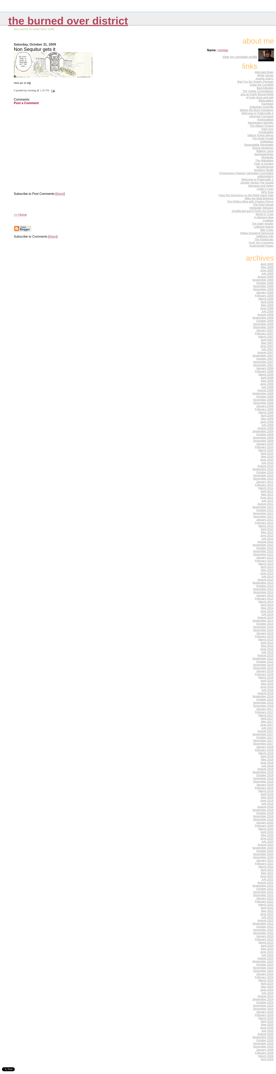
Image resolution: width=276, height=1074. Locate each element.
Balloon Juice (264, 151)
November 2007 (263, 361)
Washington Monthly (260, 122)
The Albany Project (261, 125)
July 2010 (267, 462)
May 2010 (267, 456)
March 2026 (265, 1056)
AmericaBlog (265, 119)
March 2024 (265, 980)
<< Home (20, 214)
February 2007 (264, 333)
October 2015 (265, 661)
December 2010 (263, 478)
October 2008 (265, 396)
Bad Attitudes (265, 88)
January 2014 (265, 595)
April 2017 (267, 718)
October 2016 (265, 699)
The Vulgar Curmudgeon (257, 91)
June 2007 (266, 346)
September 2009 (262, 431)
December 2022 (263, 933)
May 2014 (267, 608)
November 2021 (263, 892)
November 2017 (263, 740)
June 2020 (266, 838)
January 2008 (265, 368)
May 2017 (267, 721)
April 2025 (267, 1021)
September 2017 (262, 734)
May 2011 (267, 494)
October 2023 (265, 964)
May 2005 (267, 267)
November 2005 (263, 286)
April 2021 (267, 869)
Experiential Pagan (261, 245)
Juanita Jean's (264, 78)
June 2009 (266, 421)
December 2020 (263, 857)
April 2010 (267, 453)
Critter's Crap (265, 189)
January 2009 (265, 406)
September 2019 (262, 810)
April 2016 (267, 680)
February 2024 (264, 977)
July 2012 (267, 538)
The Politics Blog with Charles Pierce (250, 201)
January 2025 (265, 1011)
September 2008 (262, 393)
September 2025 (262, 1037)
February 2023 (264, 939)
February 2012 (264, 522)
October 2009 (265, 434)
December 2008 (263, 402)
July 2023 (267, 955)
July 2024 (267, 993)
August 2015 (265, 655)
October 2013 (265, 585)
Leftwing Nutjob (263, 226)
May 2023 (267, 948)
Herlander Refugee (261, 207)
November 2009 (263, 437)
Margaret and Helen (260, 185)
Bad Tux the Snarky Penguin (255, 81)
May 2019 (267, 797)
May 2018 (267, 759)
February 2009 (264, 409)
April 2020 (267, 832)
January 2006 (265, 292)
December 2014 (263, 630)
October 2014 (265, 623)
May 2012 (267, 532)
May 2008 (267, 380)
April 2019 (267, 794)
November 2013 (263, 589)
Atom (60, 193)
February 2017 (264, 712)
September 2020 (262, 847)
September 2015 (262, 658)
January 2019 (265, 784)
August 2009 (265, 428)
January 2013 (265, 557)
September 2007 (262, 355)
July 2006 (267, 311)
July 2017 (267, 727)
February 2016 (264, 674)
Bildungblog (266, 100)
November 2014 (263, 627)
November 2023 (263, 967)
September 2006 (262, 317)
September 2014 (262, 620)
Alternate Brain (264, 72)
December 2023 (263, 970)
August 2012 (265, 541)
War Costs (266, 230)
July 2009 (267, 425)
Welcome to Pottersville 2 (257, 113)
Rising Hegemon (262, 147)
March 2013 (265, 563)
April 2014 (267, 604)
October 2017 (265, 737)
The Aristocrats (264, 239)
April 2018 (267, 756)
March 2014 (265, 601)
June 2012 (266, 535)
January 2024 (265, 974)
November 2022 (263, 929)
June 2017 (266, 724)
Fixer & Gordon (263, 163)
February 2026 (264, 1052)
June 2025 (266, 1027)
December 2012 (263, 554)
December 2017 (263, 743)
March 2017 (265, 715)
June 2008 (266, 384)
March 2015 (265, 639)
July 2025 (267, 1030)
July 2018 (267, 765)
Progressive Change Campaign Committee (246, 173)
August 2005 (265, 276)
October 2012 (265, 548)
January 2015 (265, 633)
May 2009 (267, 418)
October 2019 (265, 813)
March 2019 (265, 791)
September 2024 (262, 999)
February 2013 (264, 560)
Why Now (267, 192)
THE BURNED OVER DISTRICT (68, 21)
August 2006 (265, 314)
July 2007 (267, 349)
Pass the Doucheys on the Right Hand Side (246, 195)
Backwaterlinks (264, 154)
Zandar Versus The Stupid (257, 182)
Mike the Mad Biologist (259, 198)
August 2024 (265, 996)
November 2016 (263, 702)
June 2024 (266, 989)
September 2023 (262, 961)
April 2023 (267, 945)
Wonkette (267, 157)
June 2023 (266, 952)
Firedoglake (266, 132)
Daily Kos (267, 129)
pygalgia (268, 220)
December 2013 (263, 592)
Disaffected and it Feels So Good (252, 211)
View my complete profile (239, 57)
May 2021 (267, 873)
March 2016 (265, 677)
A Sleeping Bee (263, 217)
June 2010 (266, 459)
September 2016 (262, 696)
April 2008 (267, 377)
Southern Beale (263, 170)
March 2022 (265, 904)
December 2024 (263, 1008)
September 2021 (262, 885)
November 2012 (263, 551)
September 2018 (262, 772)
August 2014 (265, 617)
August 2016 (265, 693)
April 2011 (267, 491)
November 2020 (263, 854)
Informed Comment (261, 116)
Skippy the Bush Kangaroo (256, 110)
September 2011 (262, 507)
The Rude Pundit (262, 138)
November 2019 (263, 816)
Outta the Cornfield (261, 84)
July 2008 (267, 387)
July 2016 (267, 690)
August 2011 (265, 503)
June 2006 (266, 308)
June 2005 (266, 270)
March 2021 (265, 866)
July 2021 (267, 879)
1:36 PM (44, 90)
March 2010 (265, 450)
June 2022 (266, 914)
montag (222, 50)
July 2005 (267, 273)
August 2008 (265, 390)
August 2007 (265, 352)
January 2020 (265, 822)
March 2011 (265, 488)
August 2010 (265, 466)
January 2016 (265, 671)
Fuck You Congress (261, 242)
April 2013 (267, 567)
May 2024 (267, 986)
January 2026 (265, 1049)
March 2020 (265, 828)
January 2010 (265, 443)
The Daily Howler (262, 223)
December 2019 (263, 819)
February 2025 (264, 1015)
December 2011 (263, 516)
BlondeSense (264, 166)
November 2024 (263, 1005)
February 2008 (264, 371)
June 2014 (266, 611)
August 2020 (265, 844)
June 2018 (266, 762)
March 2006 (265, 298)
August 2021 (265, 882)
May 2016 (267, 683)
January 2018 (265, 746)
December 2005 (263, 289)
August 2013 (265, 579)
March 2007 (265, 336)
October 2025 (265, 1040)
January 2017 (265, 709)
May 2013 (267, 570)
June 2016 (266, 686)
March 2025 (265, 1018)
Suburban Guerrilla (261, 106)
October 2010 (265, 472)
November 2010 (263, 475)
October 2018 (265, 775)
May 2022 (267, 910)
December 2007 (263, 365)
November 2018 (263, 778)
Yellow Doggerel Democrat (256, 233)
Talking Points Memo (260, 135)
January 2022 (265, 898)
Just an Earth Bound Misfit (256, 94)
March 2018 (265, 753)
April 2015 (267, 642)
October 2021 (265, 888)
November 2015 (263, 664)
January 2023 (265, 936)
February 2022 (264, 901)
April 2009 (267, 415)
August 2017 (265, 731)
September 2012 (262, 544)
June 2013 (266, 573)
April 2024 (267, 983)
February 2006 (264, 295)
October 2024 (265, 1002)
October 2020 (265, 851)
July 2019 (267, 803)
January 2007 (265, 330)
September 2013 (262, 582)
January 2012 (265, 519)
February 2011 (264, 485)
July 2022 (267, 917)
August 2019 (265, 806)
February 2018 (264, 750)
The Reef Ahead (263, 204)
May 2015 (267, 645)
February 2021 (264, 863)
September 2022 (262, 923)
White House (265, 75)
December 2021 (263, 895)
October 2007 (265, 358)
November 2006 (263, 324)
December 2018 (263, 781)
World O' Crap (264, 214)
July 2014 (267, 614)
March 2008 (265, 374)
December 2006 (263, 327)
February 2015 (264, 636)
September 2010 (262, 469)
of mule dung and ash (259, 97)
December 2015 (263, 668)
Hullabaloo (266, 141)
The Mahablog (264, 160)
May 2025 (267, 1024)
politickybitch (265, 176)
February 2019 (264, 787)
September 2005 (262, 279)
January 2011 (265, 481)
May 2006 (267, 305)
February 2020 (264, 825)
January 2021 (265, 860)
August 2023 (265, 958)
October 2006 (265, 320)
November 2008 (263, 399)
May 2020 (267, 835)
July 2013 (267, 576)
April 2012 (267, 529)
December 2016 (263, 705)
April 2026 (267, 1059)
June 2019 (266, 800)
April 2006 (267, 302)
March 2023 (265, 942)
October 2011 (265, 510)
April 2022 (267, 907)
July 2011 (267, 500)
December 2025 (263, 1046)
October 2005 (265, 283)
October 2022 (265, 926)
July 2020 (267, 841)
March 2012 (265, 526)
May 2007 (267, 343)
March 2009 (265, 412)
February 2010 (264, 447)
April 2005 (267, 264)
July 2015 (267, 652)
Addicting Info (265, 236)
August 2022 (265, 920)
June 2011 (266, 497)
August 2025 (265, 1034)
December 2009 (263, 440)
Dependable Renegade (258, 144)
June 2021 (266, 876)
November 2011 (263, 513)
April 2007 (267, 339)
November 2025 (263, 1043)
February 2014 (264, 598)
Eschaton (267, 103)
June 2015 (266, 649)
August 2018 (265, 768)
